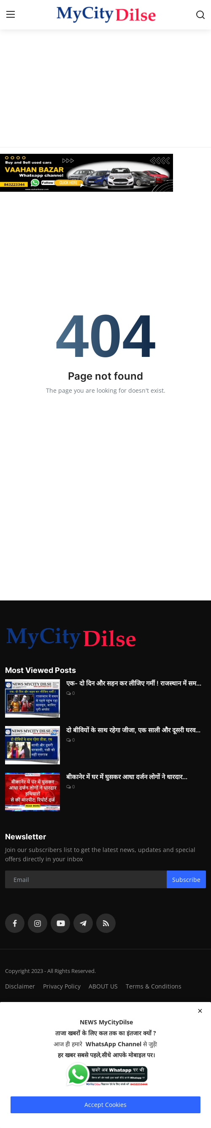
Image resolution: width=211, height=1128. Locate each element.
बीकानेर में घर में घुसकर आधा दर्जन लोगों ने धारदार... (126, 777)
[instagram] (37, 923)
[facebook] (14, 923)
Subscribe (186, 880)
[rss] (106, 923)
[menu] (10, 14)
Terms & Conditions (153, 986)
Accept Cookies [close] (105, 1105)
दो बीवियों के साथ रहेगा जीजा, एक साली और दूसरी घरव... (133, 730)
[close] (200, 1010)
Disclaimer (20, 986)
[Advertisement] (105, 59)
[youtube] (60, 923)
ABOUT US (103, 986)
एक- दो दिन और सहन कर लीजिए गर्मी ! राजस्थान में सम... (133, 683)
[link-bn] (105, 173)
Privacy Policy (62, 986)
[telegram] (83, 923)
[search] (200, 14)
